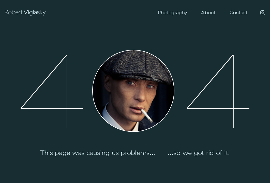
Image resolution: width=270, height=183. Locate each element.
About (208, 12)
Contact (239, 12)
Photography (172, 12)
